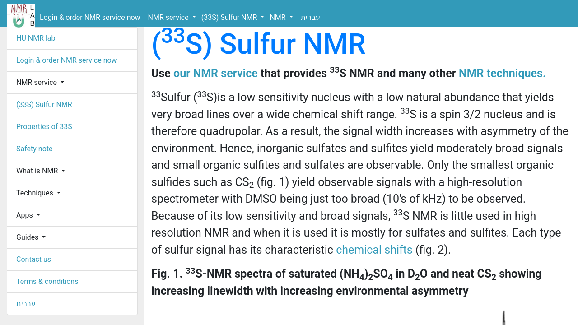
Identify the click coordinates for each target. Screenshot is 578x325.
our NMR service (215, 73)
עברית (310, 17)
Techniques (35, 193)
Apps (25, 215)
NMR (278, 17)
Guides (28, 237)
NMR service (169, 17)
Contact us (33, 259)
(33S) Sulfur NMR (230, 17)
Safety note (34, 148)
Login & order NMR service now (90, 17)
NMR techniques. (502, 73)
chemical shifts (374, 249)
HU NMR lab (36, 38)
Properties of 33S (44, 126)
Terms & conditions (47, 281)
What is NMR (38, 171)
